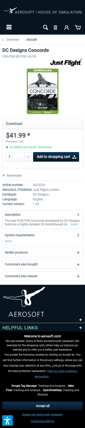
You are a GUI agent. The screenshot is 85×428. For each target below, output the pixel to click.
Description (13, 215)
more (74, 224)
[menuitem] (8, 27)
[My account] (66, 27)
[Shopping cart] (77, 27)
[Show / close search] (45, 27)
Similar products (16, 252)
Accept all (42, 406)
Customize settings (42, 421)
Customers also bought (21, 264)
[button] (7, 420)
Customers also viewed (21, 276)
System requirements (19, 235)
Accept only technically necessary (42, 414)
